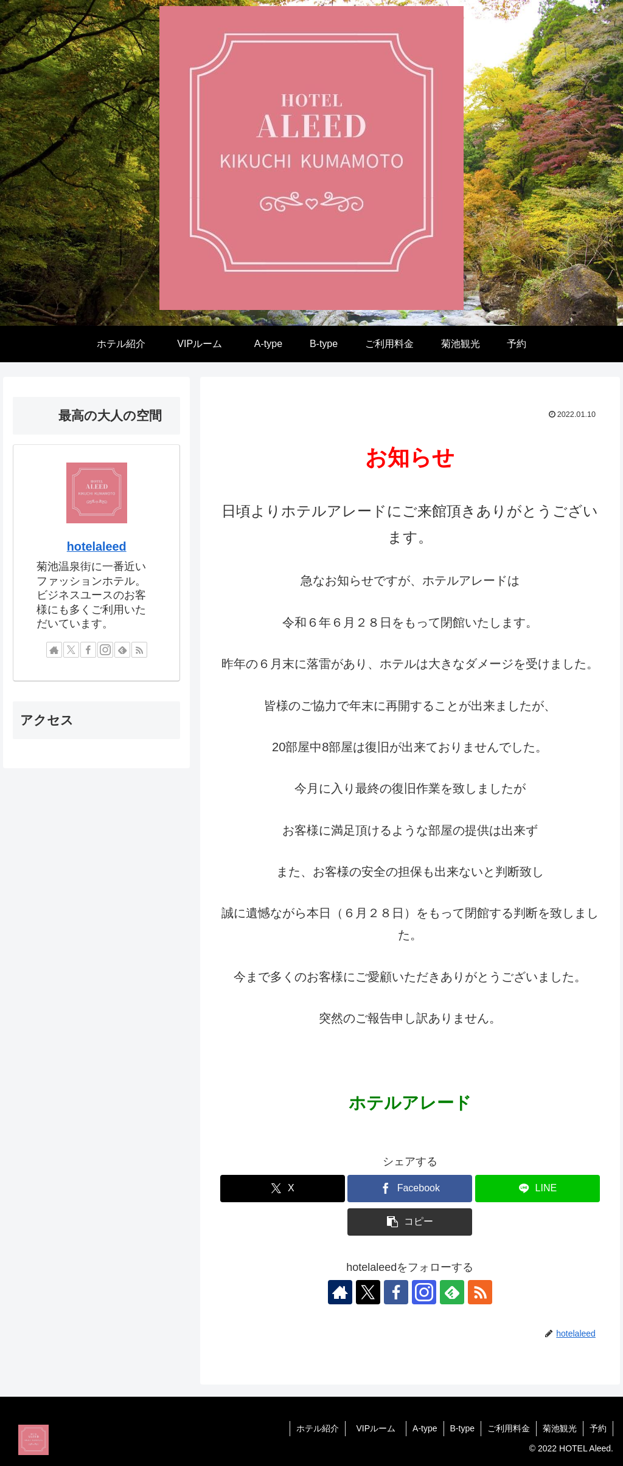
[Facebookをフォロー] (396, 1292)
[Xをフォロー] (368, 1292)
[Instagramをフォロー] (424, 1292)
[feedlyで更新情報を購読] (452, 1292)
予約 (598, 1428)
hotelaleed (97, 546)
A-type (424, 1428)
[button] (409, 1222)
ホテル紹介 (317, 1428)
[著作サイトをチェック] (340, 1292)
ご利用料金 (508, 1428)
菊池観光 (560, 1428)
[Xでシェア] (282, 1188)
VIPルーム (380, 1428)
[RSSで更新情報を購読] (480, 1292)
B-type (462, 1428)
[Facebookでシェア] (409, 1188)
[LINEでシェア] (537, 1188)
